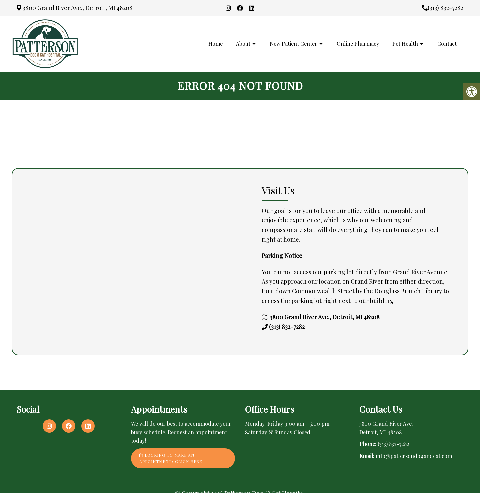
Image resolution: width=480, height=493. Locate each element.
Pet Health (405, 43)
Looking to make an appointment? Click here (170, 458)
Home (215, 43)
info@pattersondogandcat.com (414, 455)
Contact (447, 43)
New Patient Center (293, 43)
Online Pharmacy (358, 43)
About (243, 43)
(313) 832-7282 (442, 8)
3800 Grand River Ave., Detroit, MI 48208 (75, 8)
